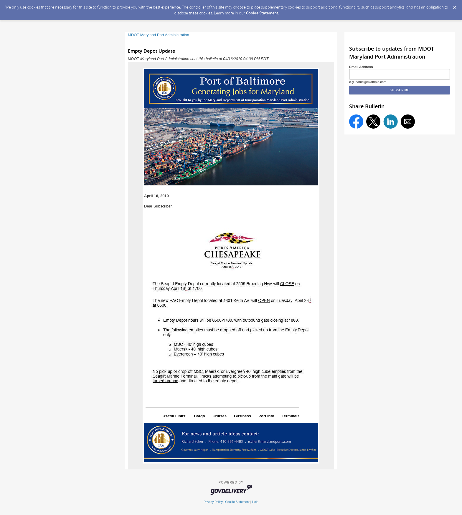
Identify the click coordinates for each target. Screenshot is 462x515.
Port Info (266, 416)
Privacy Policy (213, 502)
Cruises (219, 416)
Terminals (290, 416)
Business (242, 416)
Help (255, 502)
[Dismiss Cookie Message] (454, 5)
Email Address (361, 67)
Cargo (199, 416)
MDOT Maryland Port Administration (158, 35)
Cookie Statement (262, 13)
